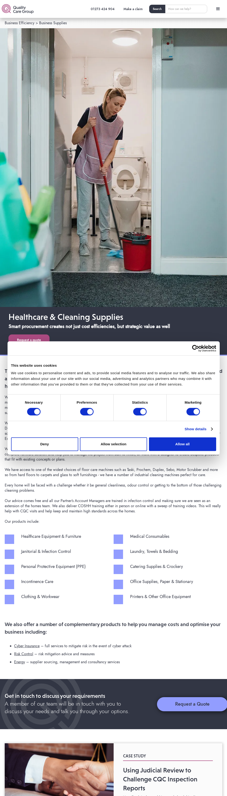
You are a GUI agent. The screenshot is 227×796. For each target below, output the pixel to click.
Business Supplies (53, 23)
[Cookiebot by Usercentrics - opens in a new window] (195, 348)
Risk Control (23, 654)
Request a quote (29, 340)
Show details (195, 429)
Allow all (182, 444)
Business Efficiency (19, 23)
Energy (19, 662)
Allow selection (113, 444)
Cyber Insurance (27, 646)
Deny (44, 444)
